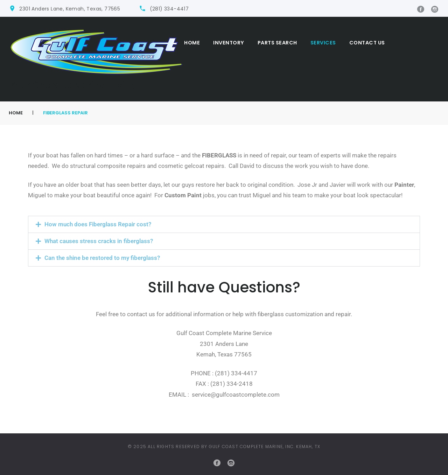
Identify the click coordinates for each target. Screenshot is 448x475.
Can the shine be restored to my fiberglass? (102, 257)
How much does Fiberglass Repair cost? (97, 224)
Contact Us (367, 42)
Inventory (228, 42)
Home (192, 42)
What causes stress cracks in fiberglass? (98, 240)
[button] (224, 224)
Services (323, 42)
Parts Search (277, 42)
